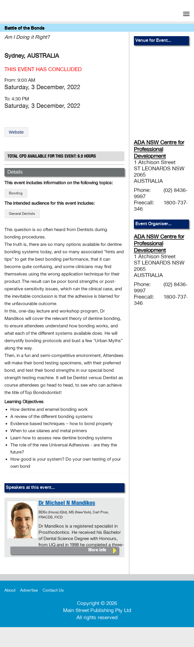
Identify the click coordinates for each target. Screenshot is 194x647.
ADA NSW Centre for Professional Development (159, 149)
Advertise (29, 590)
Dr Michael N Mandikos (67, 504)
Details (15, 172)
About (9, 590)
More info (97, 550)
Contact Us (53, 590)
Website (16, 132)
